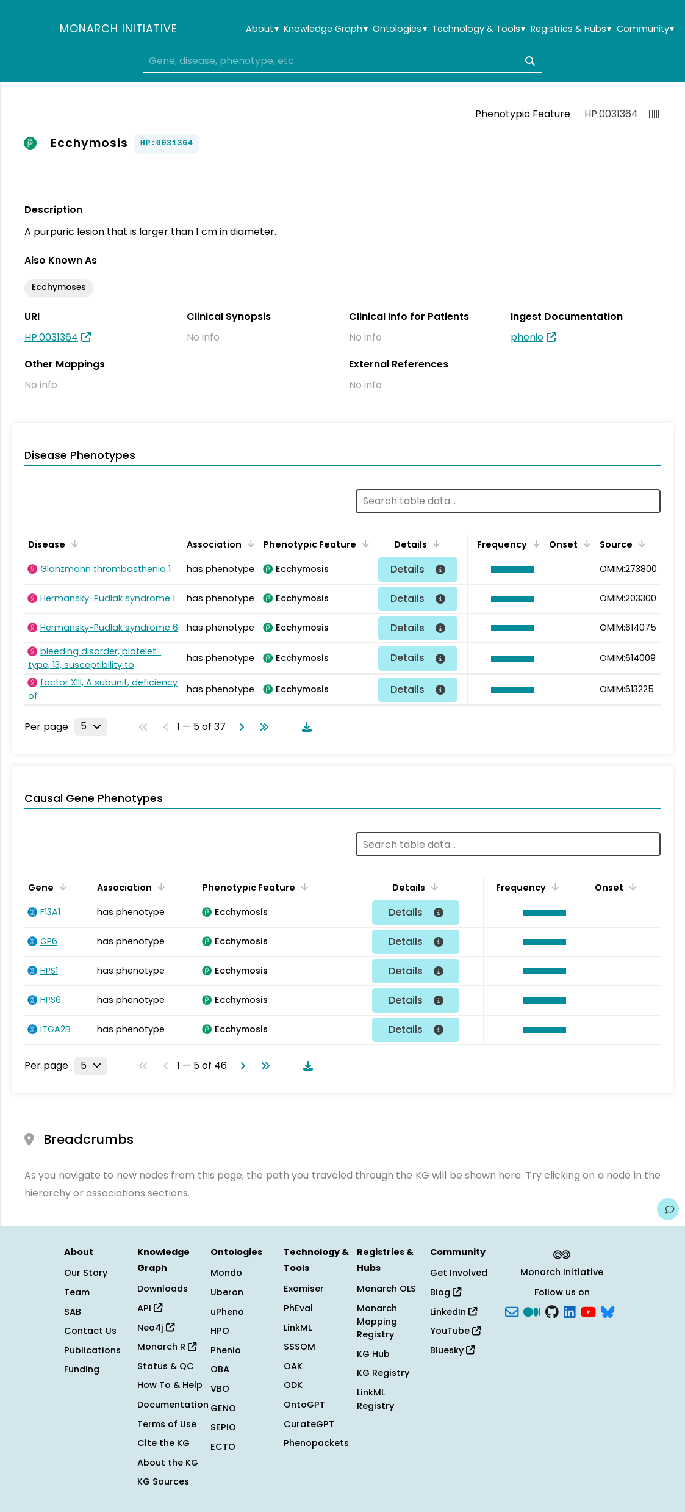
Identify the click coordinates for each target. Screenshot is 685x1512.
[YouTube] (588, 1310)
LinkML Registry (375, 1399)
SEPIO (223, 1427)
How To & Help (170, 1385)
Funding (81, 1369)
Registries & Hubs (571, 29)
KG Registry (383, 1373)
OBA (219, 1369)
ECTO (222, 1447)
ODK (293, 1385)
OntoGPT (304, 1404)
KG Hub (373, 1354)
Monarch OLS (386, 1288)
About (262, 29)
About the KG (167, 1462)
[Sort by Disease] (72, 543)
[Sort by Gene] (61, 886)
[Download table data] (304, 727)
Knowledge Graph (325, 29)
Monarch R (166, 1346)
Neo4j (155, 1328)
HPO (219, 1331)
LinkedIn (453, 1312)
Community (645, 29)
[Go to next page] (239, 727)
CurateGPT (309, 1424)
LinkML (298, 1328)
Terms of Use (166, 1424)
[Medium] (531, 1310)
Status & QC (165, 1366)
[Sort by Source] (640, 543)
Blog (445, 1292)
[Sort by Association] (249, 543)
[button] (509, 569)
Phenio (225, 1350)
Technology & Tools (478, 29)
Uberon (226, 1292)
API (149, 1308)
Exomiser (304, 1288)
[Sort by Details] (434, 543)
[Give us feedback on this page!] (668, 1209)
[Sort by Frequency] (534, 543)
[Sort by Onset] (585, 543)
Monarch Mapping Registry (377, 1321)
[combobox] (343, 61)
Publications (92, 1350)
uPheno (227, 1312)
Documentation (173, 1404)
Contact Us (90, 1331)
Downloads (162, 1288)
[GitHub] (552, 1310)
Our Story (85, 1273)
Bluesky (452, 1350)
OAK (293, 1366)
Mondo (226, 1273)
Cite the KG (163, 1443)
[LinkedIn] (570, 1310)
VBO (219, 1389)
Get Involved (458, 1273)
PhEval (298, 1308)
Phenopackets (316, 1443)
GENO (223, 1408)
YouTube (455, 1331)
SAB (72, 1312)
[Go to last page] (262, 727)
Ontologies (399, 29)
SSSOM (299, 1346)
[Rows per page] (90, 726)
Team (77, 1292)
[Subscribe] (511, 1310)
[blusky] (607, 1310)
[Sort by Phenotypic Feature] (363, 543)
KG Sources (163, 1481)
